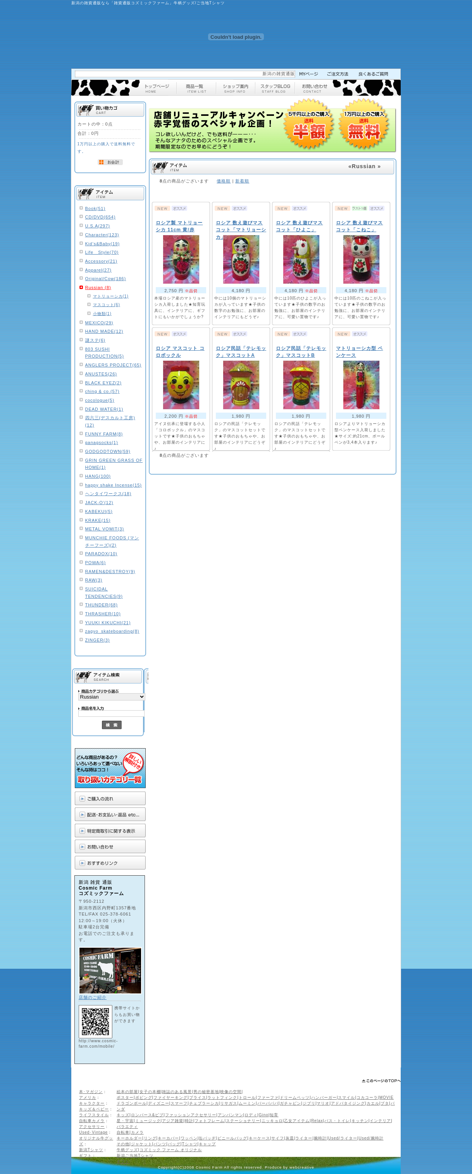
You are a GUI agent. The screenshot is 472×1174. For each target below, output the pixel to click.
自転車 (123, 1132)
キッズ (123, 1115)
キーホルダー (129, 1138)
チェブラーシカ (204, 1103)
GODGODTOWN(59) (108, 451)
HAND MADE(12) (104, 331)
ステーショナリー (243, 1121)
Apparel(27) (98, 270)
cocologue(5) (100, 400)
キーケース (259, 1138)
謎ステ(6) (95, 340)
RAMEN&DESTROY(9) (110, 571)
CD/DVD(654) (100, 217)
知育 (274, 1115)
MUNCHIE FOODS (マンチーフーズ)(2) (112, 541)
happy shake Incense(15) (113, 485)
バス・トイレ (337, 1121)
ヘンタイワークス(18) (108, 493)
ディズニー (158, 1103)
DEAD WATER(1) (104, 409)
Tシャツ (189, 1144)
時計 (189, 1121)
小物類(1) (102, 314)
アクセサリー (92, 1126)
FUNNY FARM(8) (104, 434)
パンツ (159, 1144)
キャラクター (92, 1103)
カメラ (137, 1132)
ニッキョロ (272, 1121)
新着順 (242, 181)
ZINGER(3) (97, 640)
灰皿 (290, 1138)
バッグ (174, 1144)
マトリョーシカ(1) (111, 296)
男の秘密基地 (206, 1092)
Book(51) (95, 208)
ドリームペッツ (295, 1097)
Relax (317, 1121)
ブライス (197, 1097)
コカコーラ (367, 1097)
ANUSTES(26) (101, 374)
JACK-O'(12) (99, 502)
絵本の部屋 (127, 1092)
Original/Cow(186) (105, 278)
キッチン (360, 1121)
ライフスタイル (94, 1115)
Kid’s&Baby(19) (102, 243)
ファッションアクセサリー (190, 1115)
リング (150, 1138)
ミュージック (148, 1121)
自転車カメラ (92, 1121)
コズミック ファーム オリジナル (171, 1150)
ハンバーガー (324, 1097)
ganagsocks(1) (101, 442)
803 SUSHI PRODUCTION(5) (104, 353)
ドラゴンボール (131, 1103)
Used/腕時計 (370, 1138)
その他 (123, 1144)
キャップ (207, 1144)
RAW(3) (94, 580)
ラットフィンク (222, 1097)
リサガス (228, 1103)
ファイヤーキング (170, 1097)
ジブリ (309, 1103)
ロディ (251, 1115)
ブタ (385, 1103)
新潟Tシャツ (91, 1150)
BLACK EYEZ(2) (103, 382)
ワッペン (189, 1138)
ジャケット (141, 1144)
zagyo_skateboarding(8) (112, 631)
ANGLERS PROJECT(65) (113, 365)
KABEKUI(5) (99, 511)
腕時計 (320, 1138)
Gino (264, 1115)
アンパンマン (230, 1115)
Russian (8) (98, 287)
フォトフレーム (209, 1121)
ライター (303, 1138)
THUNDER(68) (101, 604)
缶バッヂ (207, 1138)
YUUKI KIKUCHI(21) (108, 622)
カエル (373, 1103)
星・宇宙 (125, 1121)
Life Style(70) (102, 252)
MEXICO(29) (99, 322)
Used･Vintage (93, 1132)
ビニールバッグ (232, 1138)
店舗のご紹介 (93, 997)
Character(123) (102, 234)
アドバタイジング (348, 1103)
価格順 (224, 181)
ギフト (85, 1155)
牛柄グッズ (127, 1150)
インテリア (380, 1121)
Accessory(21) (101, 261)
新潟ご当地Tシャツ (135, 1155)
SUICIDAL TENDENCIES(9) (104, 593)
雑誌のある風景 (177, 1092)
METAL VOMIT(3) (104, 529)
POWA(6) (95, 562)
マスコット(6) (106, 305)
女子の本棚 (150, 1092)
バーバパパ (268, 1103)
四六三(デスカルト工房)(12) (110, 421)
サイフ (277, 1138)
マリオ (323, 1103)
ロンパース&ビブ (147, 1115)
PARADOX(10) (101, 553)
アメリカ (87, 1097)
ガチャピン (290, 1103)
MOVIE (386, 1097)
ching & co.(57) (102, 391)
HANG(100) (98, 476)
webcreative (301, 1167)
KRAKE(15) (98, 520)
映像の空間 (230, 1092)
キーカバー (168, 1138)
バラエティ (127, 1126)
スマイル (346, 1097)
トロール (247, 1097)
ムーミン (247, 1103)
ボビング (143, 1097)
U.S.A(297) (97, 226)
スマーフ (179, 1103)
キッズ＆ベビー (94, 1109)
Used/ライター (342, 1138)
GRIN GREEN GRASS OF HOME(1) (114, 464)
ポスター (125, 1097)
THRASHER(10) (103, 613)
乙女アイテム (297, 1121)
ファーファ (268, 1097)
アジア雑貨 (172, 1121)
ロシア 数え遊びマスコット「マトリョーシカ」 (241, 230)
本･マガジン (91, 1092)
